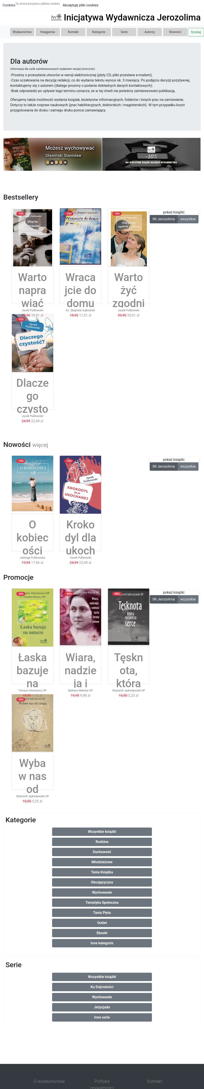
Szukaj (196, 32)
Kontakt (73, 32)
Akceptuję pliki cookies (80, 5)
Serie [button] (124, 32)
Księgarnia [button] (47, 32)
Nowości (175, 32)
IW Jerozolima (164, 219)
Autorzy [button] (149, 32)
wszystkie (188, 219)
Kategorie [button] (98, 32)
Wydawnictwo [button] (22, 32)
